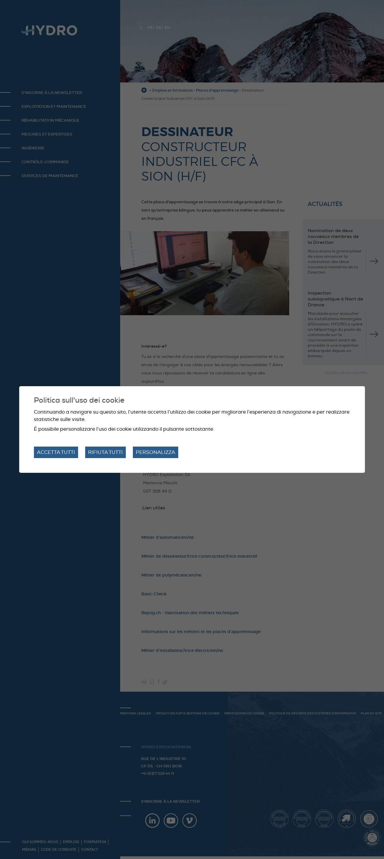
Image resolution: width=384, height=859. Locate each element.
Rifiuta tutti (105, 452)
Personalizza (155, 452)
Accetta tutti (56, 452)
